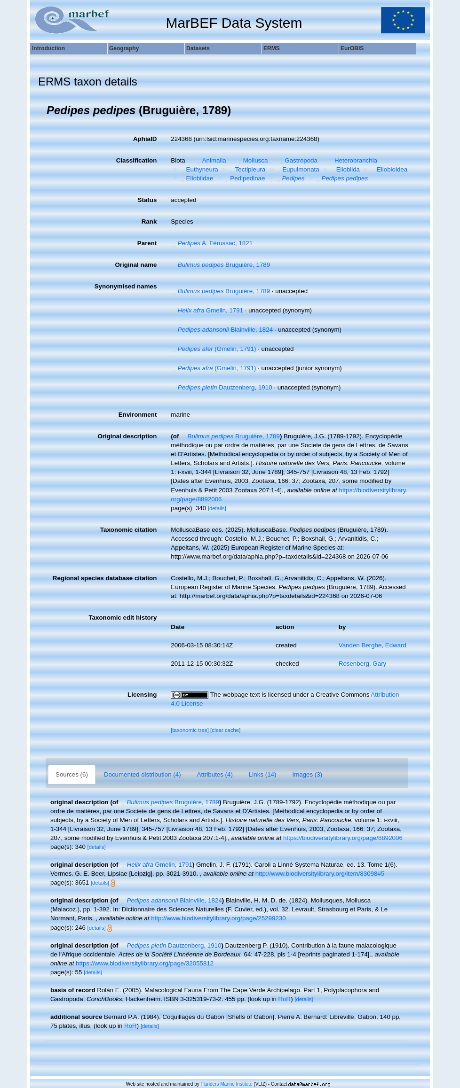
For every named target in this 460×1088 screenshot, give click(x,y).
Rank (149, 221)
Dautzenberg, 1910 (221, 387)
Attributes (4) (215, 774)
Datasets (198, 48)
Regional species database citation (105, 578)
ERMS (271, 48)
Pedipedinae (244, 178)
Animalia (210, 160)
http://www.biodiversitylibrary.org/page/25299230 (218, 918)
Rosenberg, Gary (363, 663)
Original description (127, 436)
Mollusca (252, 160)
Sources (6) (72, 774)
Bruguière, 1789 (220, 264)
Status (147, 199)
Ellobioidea (389, 169)
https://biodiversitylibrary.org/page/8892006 (343, 837)
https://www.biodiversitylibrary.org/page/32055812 (145, 963)
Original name (136, 264)
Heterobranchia (352, 160)
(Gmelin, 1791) (213, 348)
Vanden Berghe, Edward (372, 645)
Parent (147, 243)
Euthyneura (198, 169)
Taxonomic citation (128, 529)
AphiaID (145, 138)
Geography (124, 48)
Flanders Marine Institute (227, 1084)
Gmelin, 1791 (207, 310)
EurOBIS (352, 48)
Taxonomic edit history (122, 617)
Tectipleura (246, 169)
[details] (217, 508)
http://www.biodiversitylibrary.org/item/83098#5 (320, 873)
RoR (284, 999)
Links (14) (263, 774)
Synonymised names (126, 286)
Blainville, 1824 (222, 329)
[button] (42, 110)
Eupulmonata (297, 169)
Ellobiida (344, 169)
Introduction (48, 48)
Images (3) (307, 774)
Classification (136, 160)
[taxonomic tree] (190, 730)
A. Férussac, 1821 (212, 243)
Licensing (142, 694)
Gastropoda (297, 160)
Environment (138, 414)
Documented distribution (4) (142, 774)
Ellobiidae (196, 178)
